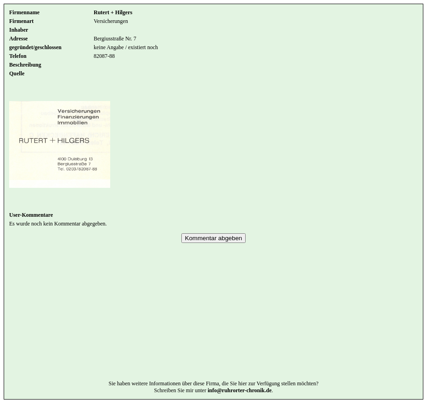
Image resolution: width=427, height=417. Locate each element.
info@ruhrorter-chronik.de (239, 404)
